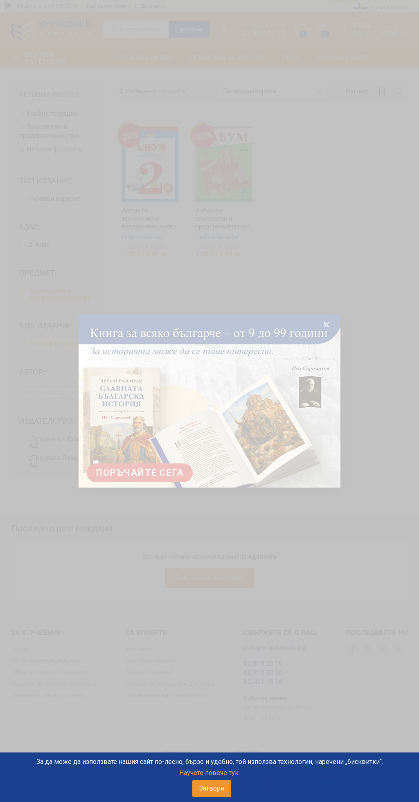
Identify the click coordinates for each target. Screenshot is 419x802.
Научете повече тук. (209, 773)
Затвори (211, 788)
